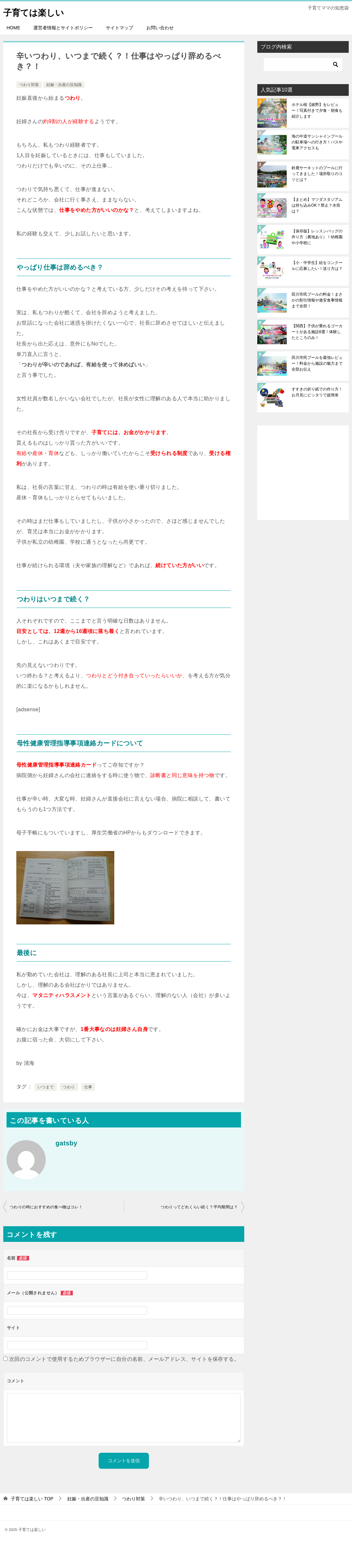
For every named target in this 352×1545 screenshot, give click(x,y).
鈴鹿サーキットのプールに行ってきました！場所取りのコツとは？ (317, 174)
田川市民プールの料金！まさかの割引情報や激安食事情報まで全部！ (317, 300)
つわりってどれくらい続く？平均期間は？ (199, 1207)
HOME (13, 27)
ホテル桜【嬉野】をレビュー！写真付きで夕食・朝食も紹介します (317, 110)
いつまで (46, 1087)
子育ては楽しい (38, 11)
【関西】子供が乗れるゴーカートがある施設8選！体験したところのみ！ (317, 332)
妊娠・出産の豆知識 (64, 84)
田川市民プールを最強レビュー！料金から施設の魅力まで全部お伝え (317, 363)
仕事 (88, 1087)
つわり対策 (29, 84)
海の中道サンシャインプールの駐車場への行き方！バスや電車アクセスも (317, 142)
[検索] (303, 64)
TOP (32, 1498)
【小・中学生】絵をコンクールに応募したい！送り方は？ (317, 265)
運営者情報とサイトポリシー (63, 27)
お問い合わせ (160, 27)
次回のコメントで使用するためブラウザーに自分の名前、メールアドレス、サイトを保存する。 (124, 1359)
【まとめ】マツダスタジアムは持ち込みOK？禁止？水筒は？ (317, 205)
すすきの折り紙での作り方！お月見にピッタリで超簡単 (317, 392)
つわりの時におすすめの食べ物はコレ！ (46, 1207)
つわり (69, 1087)
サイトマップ (119, 27)
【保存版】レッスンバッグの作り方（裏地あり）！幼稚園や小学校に (317, 237)
